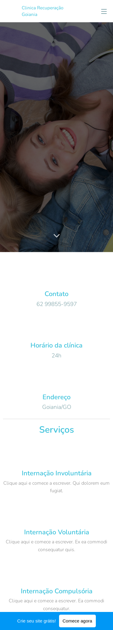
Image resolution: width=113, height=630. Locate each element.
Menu (104, 11)
